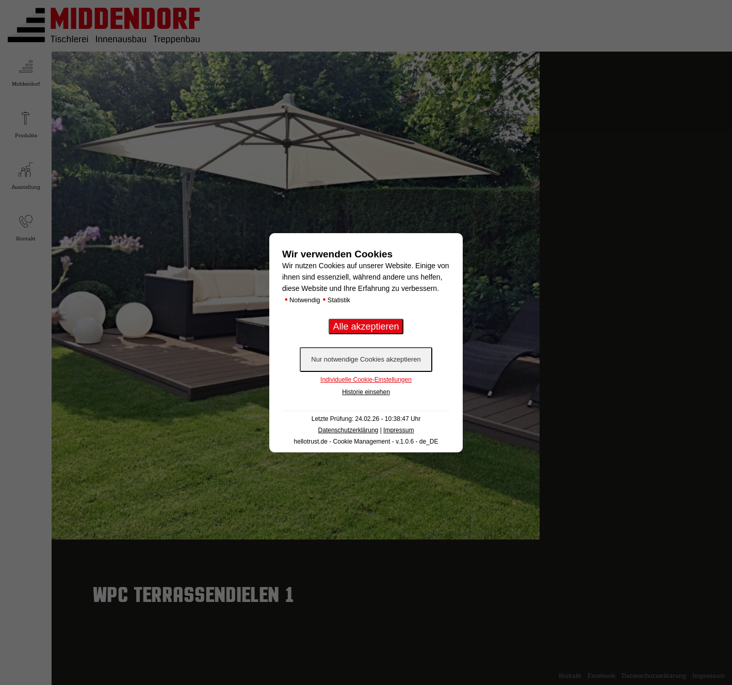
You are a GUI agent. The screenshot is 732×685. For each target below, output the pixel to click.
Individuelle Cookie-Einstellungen (366, 379)
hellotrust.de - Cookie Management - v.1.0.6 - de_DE (366, 441)
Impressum (398, 430)
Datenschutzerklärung (348, 430)
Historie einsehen (366, 392)
